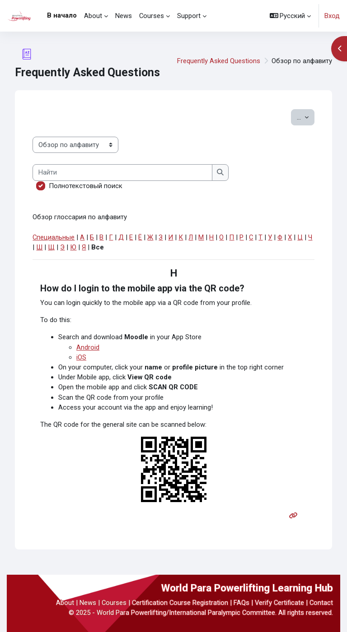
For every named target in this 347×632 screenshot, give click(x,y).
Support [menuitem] (189, 16)
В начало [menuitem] (62, 15)
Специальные (54, 237)
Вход (332, 16)
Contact (321, 603)
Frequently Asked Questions (218, 61)
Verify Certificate (279, 603)
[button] (290, 16)
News (88, 603)
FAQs (241, 603)
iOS (81, 357)
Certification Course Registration (180, 603)
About (65, 603)
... (305, 116)
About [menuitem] (93, 16)
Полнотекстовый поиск (85, 186)
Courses (114, 603)
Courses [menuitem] (151, 16)
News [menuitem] (123, 16)
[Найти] (122, 172)
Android (87, 347)
